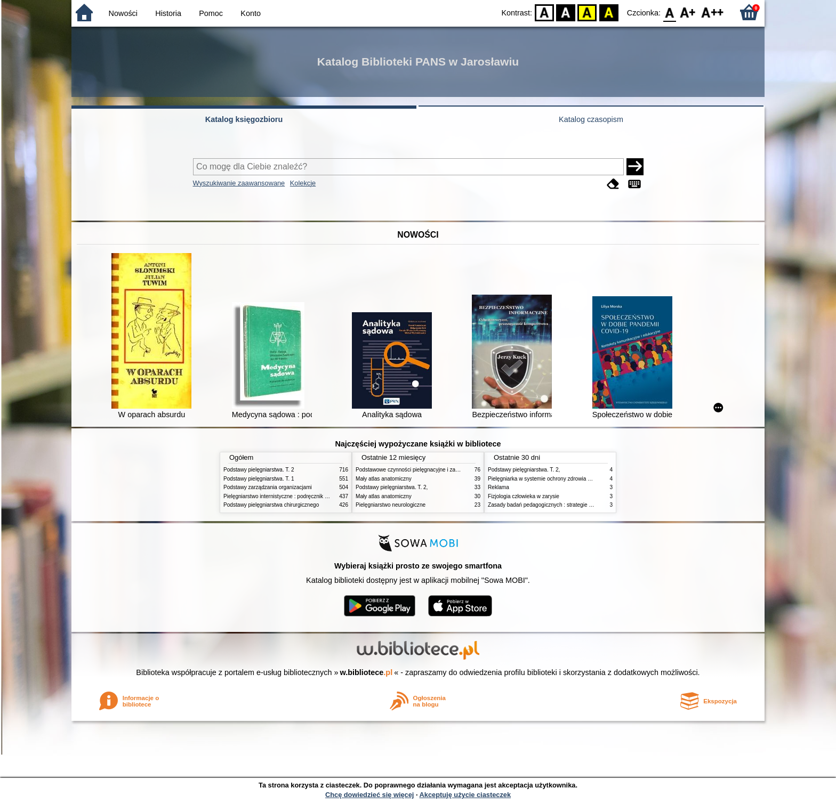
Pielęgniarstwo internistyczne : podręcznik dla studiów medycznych (303, 496)
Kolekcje (303, 183)
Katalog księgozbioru (244, 119)
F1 (688, 12)
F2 (713, 12)
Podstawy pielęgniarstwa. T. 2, (392, 487)
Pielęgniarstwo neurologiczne (390, 505)
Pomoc (211, 13)
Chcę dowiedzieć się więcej (369, 795)
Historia (168, 13)
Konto (250, 13)
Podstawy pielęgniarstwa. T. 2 (258, 470)
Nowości (123, 13)
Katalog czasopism (591, 119)
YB (587, 12)
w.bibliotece (366, 672)
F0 (669, 12)
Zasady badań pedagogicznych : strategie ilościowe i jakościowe (564, 505)
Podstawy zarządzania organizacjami (267, 487)
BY (608, 12)
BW (566, 12)
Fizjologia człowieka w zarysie (523, 496)
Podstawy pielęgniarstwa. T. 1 (258, 479)
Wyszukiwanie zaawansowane (239, 183)
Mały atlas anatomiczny (384, 479)
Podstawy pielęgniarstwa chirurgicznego (271, 505)
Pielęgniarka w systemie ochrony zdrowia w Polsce (548, 479)
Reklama (498, 487)
